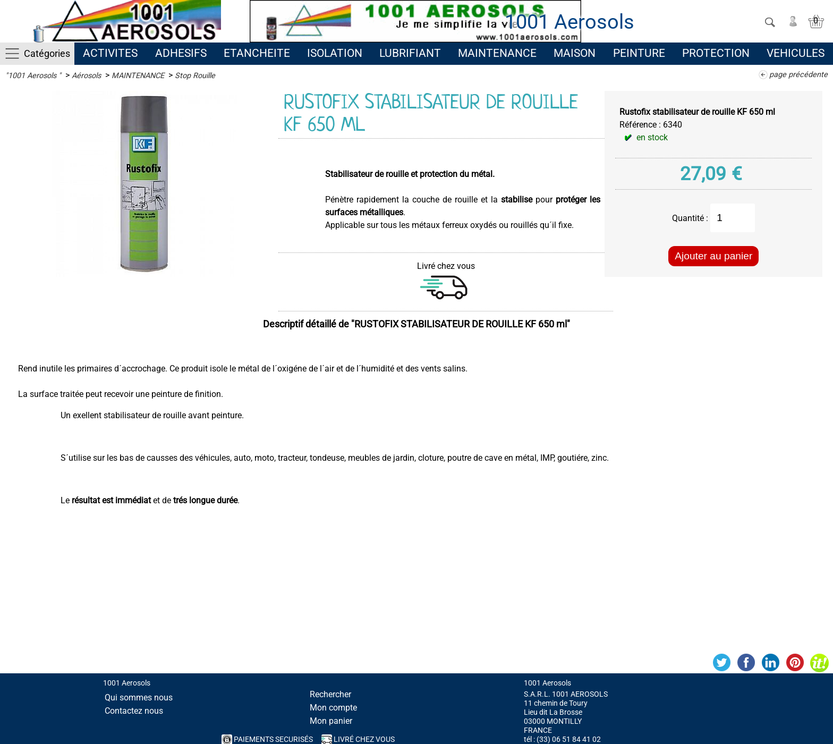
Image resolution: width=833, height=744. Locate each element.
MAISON (575, 53)
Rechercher (330, 694)
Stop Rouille (195, 75)
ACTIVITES (110, 53)
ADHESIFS (181, 53)
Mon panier (331, 721)
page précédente (798, 74)
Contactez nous (134, 711)
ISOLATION (334, 53)
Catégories (47, 53)
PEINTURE (639, 53)
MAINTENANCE (497, 53)
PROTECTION (716, 53)
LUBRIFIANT (410, 53)
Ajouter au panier (713, 255)
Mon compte (333, 708)
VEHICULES (795, 53)
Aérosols (86, 75)
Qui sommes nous (139, 697)
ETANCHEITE (257, 53)
